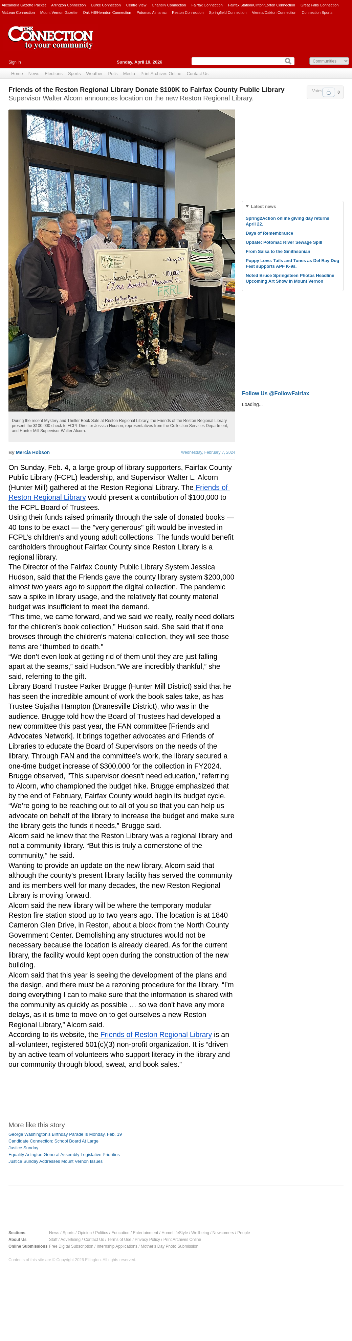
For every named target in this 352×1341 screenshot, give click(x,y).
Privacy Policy (147, 1239)
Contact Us (197, 73)
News (34, 73)
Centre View (136, 5)
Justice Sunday (23, 1147)
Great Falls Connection (320, 5)
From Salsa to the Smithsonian (278, 251)
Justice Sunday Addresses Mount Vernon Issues (55, 1161)
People (243, 1232)
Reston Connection (188, 12)
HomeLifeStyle (174, 1232)
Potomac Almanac (151, 12)
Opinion (85, 1232)
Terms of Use (119, 1239)
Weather (94, 73)
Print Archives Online (160, 73)
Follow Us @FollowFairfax (275, 393)
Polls (112, 73)
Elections (54, 73)
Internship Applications (117, 1246)
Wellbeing (200, 1232)
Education (120, 1232)
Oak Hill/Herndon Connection (107, 12)
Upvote (328, 92)
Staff (53, 1239)
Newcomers (223, 1232)
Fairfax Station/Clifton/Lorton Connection (261, 5)
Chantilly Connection (169, 5)
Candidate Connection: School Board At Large (53, 1141)
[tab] (292, 206)
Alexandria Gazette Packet (24, 5)
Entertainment (145, 1232)
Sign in (14, 62)
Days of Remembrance (269, 233)
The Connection (50, 43)
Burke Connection (105, 5)
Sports (74, 73)
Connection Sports (317, 12)
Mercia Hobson (33, 452)
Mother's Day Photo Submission (169, 1246)
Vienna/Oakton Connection (274, 12)
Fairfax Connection (206, 5)
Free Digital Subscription (71, 1246)
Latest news (263, 206)
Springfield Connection (228, 12)
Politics (101, 1232)
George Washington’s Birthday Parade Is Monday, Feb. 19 (65, 1134)
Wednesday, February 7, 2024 (208, 452)
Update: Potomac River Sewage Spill (284, 242)
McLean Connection (18, 12)
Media (129, 73)
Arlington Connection (68, 5)
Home (17, 73)
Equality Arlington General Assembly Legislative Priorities (64, 1154)
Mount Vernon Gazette (59, 12)
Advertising (71, 1239)
